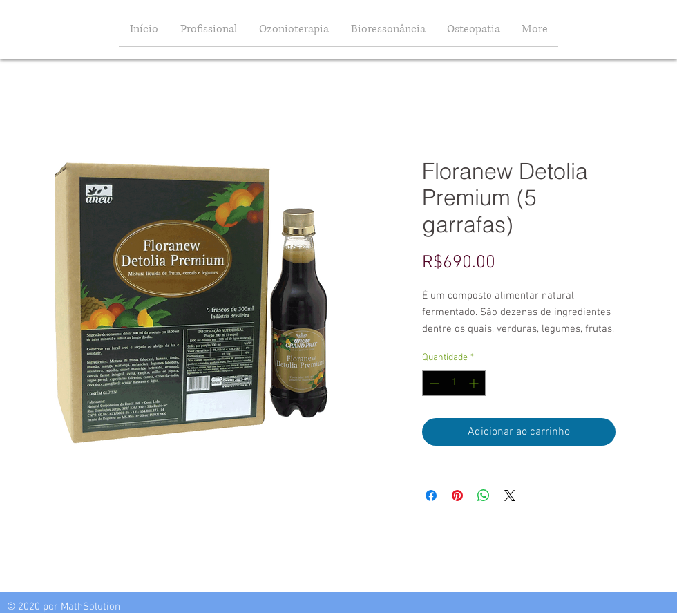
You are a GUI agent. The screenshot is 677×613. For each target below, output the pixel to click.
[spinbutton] (453, 383)
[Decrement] (432, 383)
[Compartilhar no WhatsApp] (483, 495)
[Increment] (475, 383)
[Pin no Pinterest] (457, 495)
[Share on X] (510, 495)
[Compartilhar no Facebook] (431, 495)
